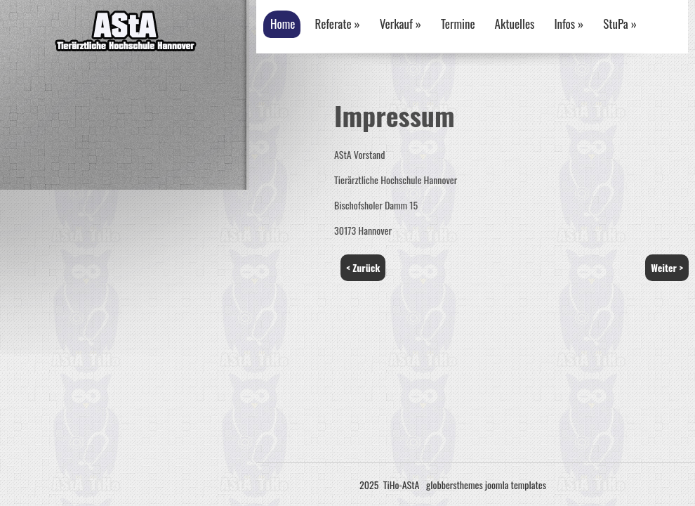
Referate (337, 23)
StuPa (620, 23)
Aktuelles (515, 23)
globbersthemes (454, 484)
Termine (458, 23)
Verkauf (400, 23)
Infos (568, 23)
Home (282, 23)
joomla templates (515, 484)
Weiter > (667, 267)
